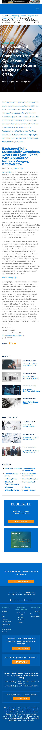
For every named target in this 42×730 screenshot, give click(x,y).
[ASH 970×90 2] (21, 3)
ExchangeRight (25, 81)
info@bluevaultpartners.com (16, 593)
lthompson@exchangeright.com (13, 335)
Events (4, 627)
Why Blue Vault (6, 629)
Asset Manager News (10, 18)
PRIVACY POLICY (19, 600)
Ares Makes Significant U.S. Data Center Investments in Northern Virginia (31, 390)
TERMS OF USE (29, 600)
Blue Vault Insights (30, 479)
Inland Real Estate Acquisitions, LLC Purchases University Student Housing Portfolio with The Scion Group (30, 365)
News (3, 616)
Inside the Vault (28, 482)
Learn (3, 614)
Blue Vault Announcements (12, 483)
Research (5, 619)
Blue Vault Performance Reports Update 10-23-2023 (30, 426)
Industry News (11, 479)
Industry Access (6, 621)
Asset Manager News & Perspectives (23, 16)
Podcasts (26, 487)
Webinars (9, 487)
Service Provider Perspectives (29, 475)
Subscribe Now (21, 521)
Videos (21, 622)
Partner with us (21, 662)
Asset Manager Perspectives (28, 470)
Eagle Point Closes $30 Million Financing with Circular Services (30, 403)
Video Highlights (12, 490)
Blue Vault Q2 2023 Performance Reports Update (30, 438)
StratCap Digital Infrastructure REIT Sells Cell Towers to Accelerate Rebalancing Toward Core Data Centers (31, 377)
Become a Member (21, 581)
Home (4, 16)
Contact (4, 632)
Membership (6, 624)
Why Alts (4, 611)
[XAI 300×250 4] (21, 541)
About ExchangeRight (9, 278)
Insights (37, 611)
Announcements (35, 614)
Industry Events (28, 490)
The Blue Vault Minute (21, 613)
